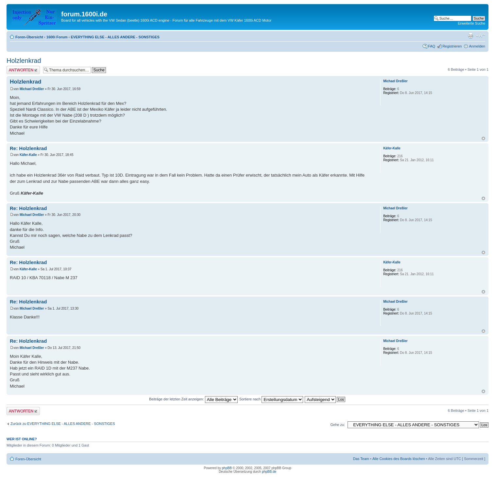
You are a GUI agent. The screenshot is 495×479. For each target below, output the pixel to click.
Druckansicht (470, 36)
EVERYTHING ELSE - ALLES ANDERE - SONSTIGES (115, 37)
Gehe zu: (337, 425)
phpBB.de (269, 471)
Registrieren (452, 46)
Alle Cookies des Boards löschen (398, 459)
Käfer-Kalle (28, 155)
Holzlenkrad (24, 60)
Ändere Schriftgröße (480, 36)
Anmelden (477, 46)
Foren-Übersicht (29, 37)
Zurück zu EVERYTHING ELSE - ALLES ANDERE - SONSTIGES (62, 424)
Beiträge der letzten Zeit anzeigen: (193, 399)
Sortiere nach (271, 399)
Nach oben (483, 138)
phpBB (227, 468)
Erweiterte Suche (471, 23)
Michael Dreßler (32, 89)
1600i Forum (57, 37)
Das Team (361, 459)
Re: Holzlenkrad (28, 148)
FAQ (431, 46)
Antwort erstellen (23, 70)
